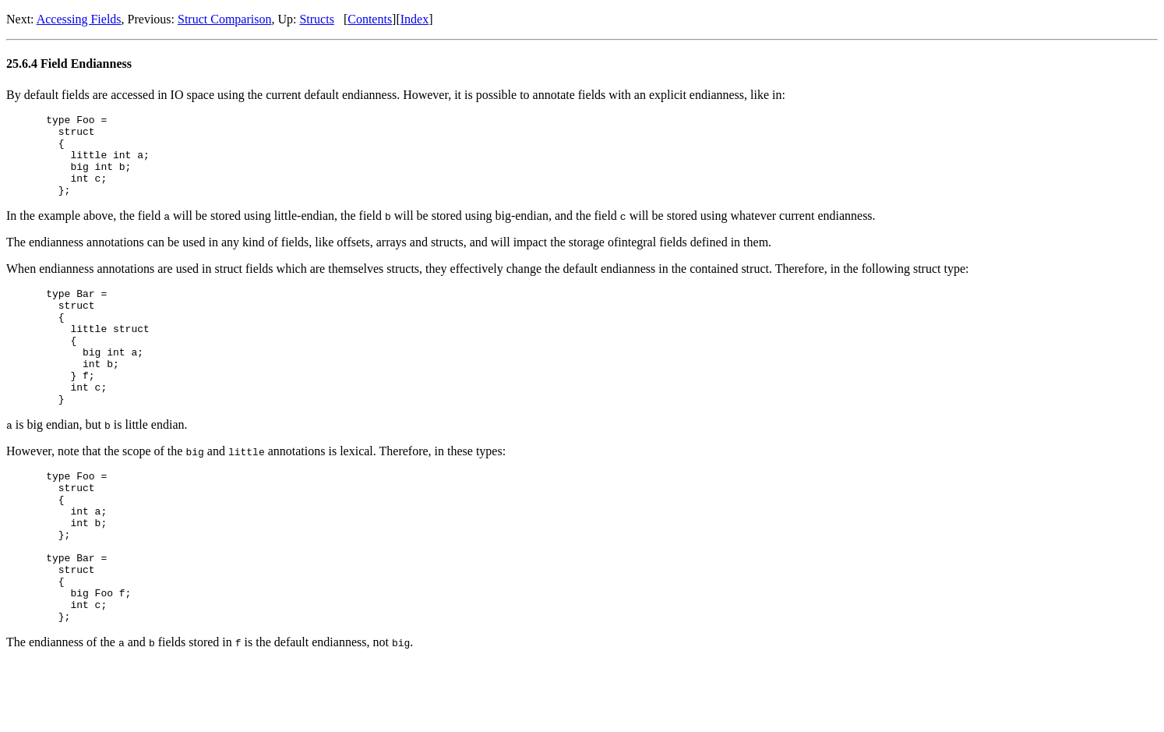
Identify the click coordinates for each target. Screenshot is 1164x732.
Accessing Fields (79, 19)
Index (414, 19)
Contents (369, 19)
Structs (316, 19)
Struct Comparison (224, 19)
